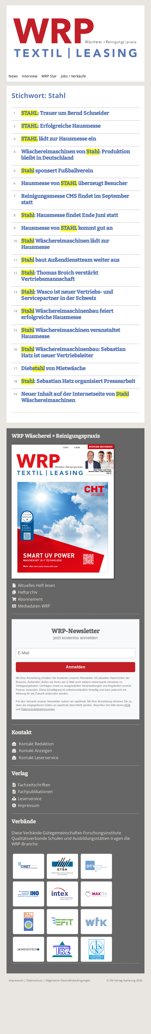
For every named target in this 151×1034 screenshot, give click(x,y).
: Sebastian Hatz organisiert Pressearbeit (78, 381)
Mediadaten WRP (34, 606)
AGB (127, 705)
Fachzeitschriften (34, 785)
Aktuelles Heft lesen (36, 585)
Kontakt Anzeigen (35, 750)
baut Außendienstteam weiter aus (70, 260)
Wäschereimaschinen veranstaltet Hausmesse (70, 333)
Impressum (28, 805)
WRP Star (49, 76)
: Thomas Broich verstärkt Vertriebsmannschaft (59, 276)
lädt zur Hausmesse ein (58, 139)
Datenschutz (34, 980)
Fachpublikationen (35, 791)
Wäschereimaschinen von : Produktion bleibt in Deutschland (75, 155)
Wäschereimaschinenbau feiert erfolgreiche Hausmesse (67, 314)
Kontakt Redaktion (36, 744)
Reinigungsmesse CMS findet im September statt (75, 199)
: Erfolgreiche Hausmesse (60, 126)
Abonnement (30, 599)
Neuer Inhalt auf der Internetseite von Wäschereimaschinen (75, 397)
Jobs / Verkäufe (73, 76)
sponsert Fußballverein (57, 171)
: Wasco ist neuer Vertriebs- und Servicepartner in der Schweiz (67, 295)
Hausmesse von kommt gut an (67, 228)
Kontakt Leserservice (38, 757)
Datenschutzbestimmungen (38, 709)
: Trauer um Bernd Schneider (65, 113)
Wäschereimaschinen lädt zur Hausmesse (65, 244)
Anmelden (75, 667)
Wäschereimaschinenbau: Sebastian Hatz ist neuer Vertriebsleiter (73, 352)
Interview (29, 76)
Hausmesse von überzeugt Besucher (74, 183)
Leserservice (29, 798)
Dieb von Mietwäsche (53, 368)
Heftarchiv (27, 592)
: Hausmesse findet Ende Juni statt (69, 215)
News (13, 76)
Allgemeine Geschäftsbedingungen (67, 980)
